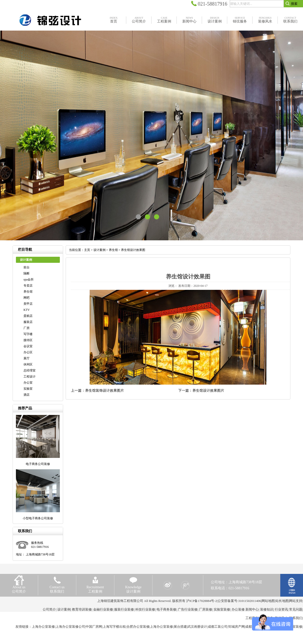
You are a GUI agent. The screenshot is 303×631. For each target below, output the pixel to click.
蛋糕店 (28, 316)
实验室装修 (222, 609)
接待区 (28, 340)
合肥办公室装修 (138, 626)
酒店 (26, 394)
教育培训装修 (82, 609)
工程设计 (29, 376)
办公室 (28, 382)
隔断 (26, 273)
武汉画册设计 (197, 626)
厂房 (26, 328)
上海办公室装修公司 (70, 626)
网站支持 (295, 601)
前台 (26, 267)
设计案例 (99, 250)
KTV (26, 310)
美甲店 (28, 304)
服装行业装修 (124, 609)
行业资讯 (281, 609)
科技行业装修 (145, 609)
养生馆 (28, 291)
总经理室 (29, 370)
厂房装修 (205, 609)
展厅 (26, 358)
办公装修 (238, 609)
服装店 (28, 322)
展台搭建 (180, 626)
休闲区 (28, 364)
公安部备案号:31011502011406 (239, 601)
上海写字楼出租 (114, 626)
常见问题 (295, 609)
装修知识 (266, 609)
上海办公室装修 (43, 626)
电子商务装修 (166, 609)
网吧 (26, 297)
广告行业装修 (187, 609)
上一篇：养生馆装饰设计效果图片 (97, 390)
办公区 (28, 352)
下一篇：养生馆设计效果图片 (201, 390)
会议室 (28, 346)
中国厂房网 (94, 626)
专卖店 (28, 285)
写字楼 (28, 334)
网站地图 (268, 601)
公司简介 (49, 609)
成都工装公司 (218, 626)
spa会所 (28, 279)
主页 (87, 250)
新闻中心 (252, 609)
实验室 (28, 388)
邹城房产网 (236, 626)
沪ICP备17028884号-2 (201, 601)
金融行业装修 (103, 609)
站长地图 (282, 601)
